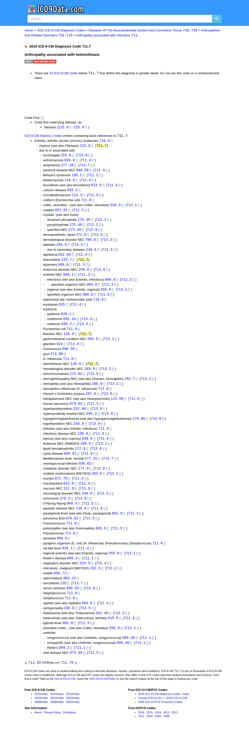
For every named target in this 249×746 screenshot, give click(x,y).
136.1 (76, 176)
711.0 (86, 202)
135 (63, 596)
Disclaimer (69, 727)
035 (62, 309)
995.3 (91, 421)
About (38, 727)
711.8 (99, 442)
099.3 (72, 570)
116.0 (69, 181)
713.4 (101, 575)
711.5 (78, 212)
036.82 (85, 473)
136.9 (82, 442)
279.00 (139, 426)
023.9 (96, 187)
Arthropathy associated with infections (108, 35)
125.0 (63, 127)
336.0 (69, 621)
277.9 (83, 478)
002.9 (117, 524)
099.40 (128, 652)
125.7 (66, 263)
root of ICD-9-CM (64, 693)
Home (28, 30)
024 (59, 350)
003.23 (69, 590)
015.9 (113, 632)
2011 (53, 712)
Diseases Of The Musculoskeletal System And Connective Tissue (143, 30)
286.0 (97, 391)
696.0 (62, 550)
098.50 (68, 355)
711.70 (67, 677)
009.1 (68, 278)
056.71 (60, 585)
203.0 (97, 483)
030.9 (87, 447)
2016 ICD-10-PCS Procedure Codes (160, 716)
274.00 (56, 360)
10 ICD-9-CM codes (63, 74)
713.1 (131, 207)
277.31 (91, 468)
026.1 (66, 319)
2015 (37, 708)
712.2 (93, 227)
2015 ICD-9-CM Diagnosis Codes (61, 30)
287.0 (91, 401)
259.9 (84, 273)
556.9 (115, 207)
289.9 (89, 375)
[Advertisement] (113, 98)
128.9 (75, 370)
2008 (53, 716)
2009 (37, 716)
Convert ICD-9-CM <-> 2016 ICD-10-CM (162, 712)
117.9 (68, 498)
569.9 (92, 344)
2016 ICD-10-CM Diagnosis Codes (159, 708)
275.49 (84, 222)
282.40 (102, 626)
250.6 (61, 248)
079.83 (76, 411)
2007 (69, 716)
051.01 (61, 212)
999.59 (72, 601)
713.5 (77, 248)
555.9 (105, 294)
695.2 (66, 329)
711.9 (103, 437)
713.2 (105, 375)
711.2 (93, 176)
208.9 (85, 452)
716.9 (104, 141)
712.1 (101, 222)
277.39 (67, 166)
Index (44, 708)
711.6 (86, 181)
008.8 (92, 289)
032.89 (64, 258)
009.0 (63, 268)
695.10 (69, 324)
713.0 (82, 156)
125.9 (79, 127)
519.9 (85, 575)
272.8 (81, 237)
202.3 (95, 580)
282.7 (129, 386)
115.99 (117, 406)
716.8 (98, 304)
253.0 (66, 156)
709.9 (90, 243)
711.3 (79, 268)
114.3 (77, 197)
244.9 (79, 432)
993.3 (72, 192)
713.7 (84, 166)
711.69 (34, 677)
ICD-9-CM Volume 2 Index (43, 136)
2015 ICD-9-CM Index (102, 693)
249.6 (91, 253)
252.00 (79, 416)
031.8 (68, 493)
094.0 (87, 616)
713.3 (106, 243)
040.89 (82, 171)
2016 (141, 727)
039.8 (69, 161)
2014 (53, 708)
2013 (69, 708)
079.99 (76, 667)
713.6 (107, 401)
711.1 (88, 570)
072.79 (61, 488)
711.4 (86, 161)
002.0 (67, 637)
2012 (37, 712)
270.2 (65, 508)
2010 (69, 712)
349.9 (87, 503)
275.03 (76, 380)
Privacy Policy (52, 727)
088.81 (70, 462)
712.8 (92, 232)
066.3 (72, 514)
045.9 (101, 539)
